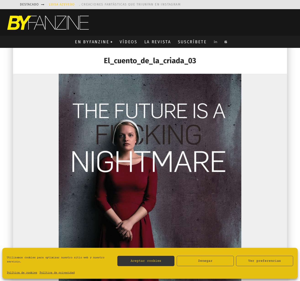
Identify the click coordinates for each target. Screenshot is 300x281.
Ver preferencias (264, 261)
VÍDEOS (128, 41)
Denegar (205, 261)
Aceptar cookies (146, 261)
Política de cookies (22, 272)
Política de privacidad (57, 272)
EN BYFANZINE (92, 41)
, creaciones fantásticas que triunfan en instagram (115, 4)
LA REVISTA (157, 41)
